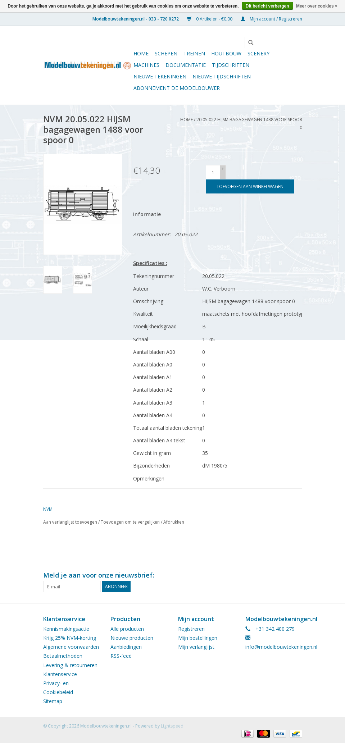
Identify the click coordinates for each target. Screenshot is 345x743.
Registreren (191, 628)
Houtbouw (226, 53)
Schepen (166, 53)
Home (141, 53)
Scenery (258, 53)
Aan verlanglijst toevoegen (70, 522)
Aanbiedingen (126, 646)
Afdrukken (173, 522)
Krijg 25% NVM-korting (69, 637)
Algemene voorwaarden (71, 646)
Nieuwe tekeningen (159, 76)
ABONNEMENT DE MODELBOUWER (176, 88)
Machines (146, 64)
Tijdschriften (230, 64)
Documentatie (185, 64)
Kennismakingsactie (66, 628)
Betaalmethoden (62, 655)
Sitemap (52, 701)
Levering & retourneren (70, 665)
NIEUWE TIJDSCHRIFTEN (221, 76)
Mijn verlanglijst (196, 646)
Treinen (194, 53)
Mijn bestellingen (197, 637)
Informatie (147, 214)
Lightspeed (172, 726)
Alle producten (127, 628)
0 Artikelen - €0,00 (210, 19)
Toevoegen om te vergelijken (131, 522)
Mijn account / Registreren (271, 19)
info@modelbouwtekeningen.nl (281, 646)
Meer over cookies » (316, 6)
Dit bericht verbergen (267, 6)
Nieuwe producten (131, 637)
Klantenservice (60, 674)
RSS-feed (121, 655)
